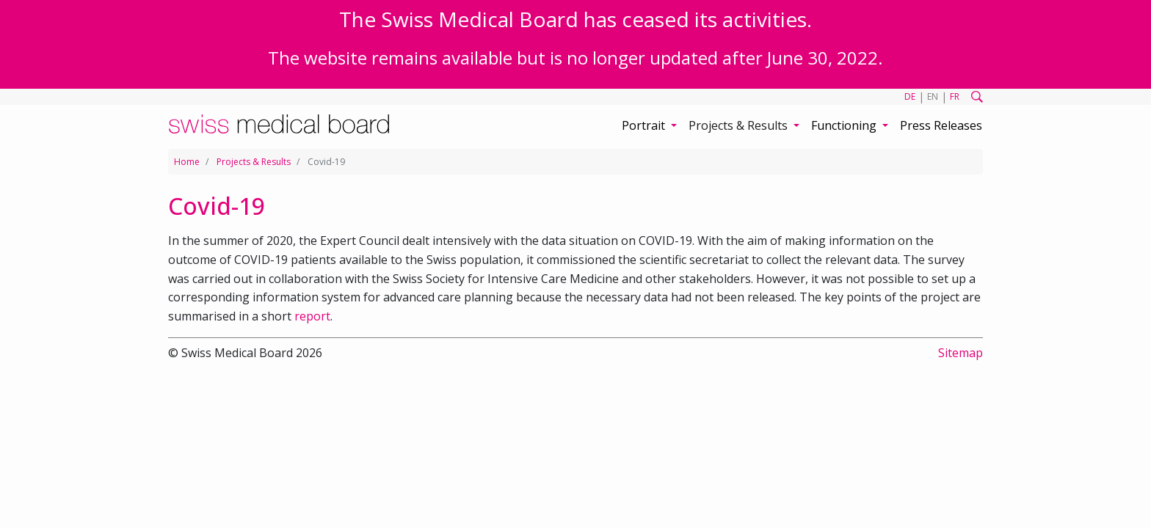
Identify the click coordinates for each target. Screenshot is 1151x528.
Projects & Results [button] (740, 125)
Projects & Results (254, 161)
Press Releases (941, 125)
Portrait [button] (645, 125)
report (312, 316)
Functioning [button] (845, 125)
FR (954, 96)
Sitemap (960, 353)
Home (187, 161)
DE (909, 96)
